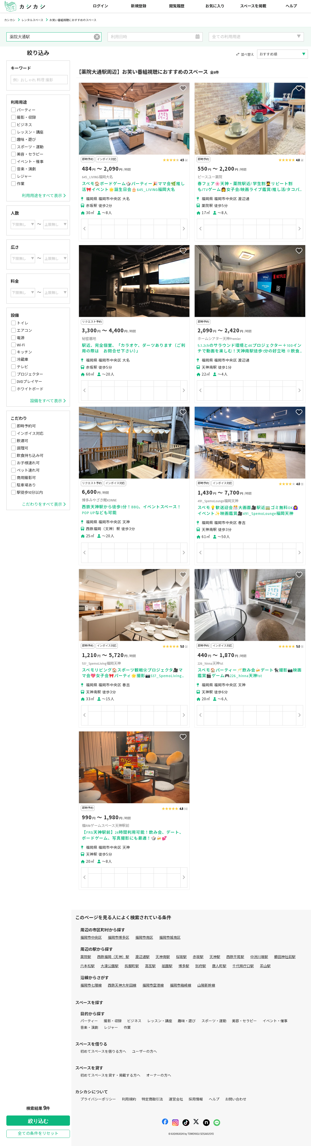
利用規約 (129, 1099)
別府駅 (200, 966)
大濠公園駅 (110, 966)
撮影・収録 (26, 117)
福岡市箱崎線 (180, 985)
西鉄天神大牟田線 (122, 985)
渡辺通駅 (142, 957)
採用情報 (196, 1099)
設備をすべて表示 (48, 401)
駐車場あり (26, 485)
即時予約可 (26, 426)
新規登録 (138, 6)
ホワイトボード (30, 389)
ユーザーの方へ (144, 1051)
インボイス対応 (30, 433)
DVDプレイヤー (29, 382)
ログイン (100, 6)
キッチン (24, 352)
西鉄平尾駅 (235, 957)
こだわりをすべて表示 (44, 504)
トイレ (22, 323)
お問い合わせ (235, 1099)
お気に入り (215, 6)
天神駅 (215, 957)
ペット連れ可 (28, 470)
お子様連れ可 (28, 463)
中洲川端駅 (259, 957)
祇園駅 (167, 966)
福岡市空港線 (153, 985)
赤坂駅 (198, 957)
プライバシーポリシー (98, 1099)
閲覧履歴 (176, 6)
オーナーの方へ (158, 1075)
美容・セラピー (30, 154)
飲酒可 (22, 441)
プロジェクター (30, 374)
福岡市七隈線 (91, 985)
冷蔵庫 (22, 360)
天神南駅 (163, 957)
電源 (20, 338)
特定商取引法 (152, 1099)
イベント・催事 (30, 162)
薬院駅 (85, 957)
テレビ (22, 367)
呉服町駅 (132, 966)
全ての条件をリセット (38, 1134)
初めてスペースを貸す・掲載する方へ (110, 1075)
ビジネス (24, 125)
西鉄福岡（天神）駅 (113, 957)
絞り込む (38, 1121)
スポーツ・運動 (30, 147)
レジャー (24, 176)
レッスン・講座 (30, 132)
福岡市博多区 (118, 938)
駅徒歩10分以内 (30, 492)
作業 (20, 184)
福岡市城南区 (170, 938)
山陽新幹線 (206, 985)
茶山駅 (265, 966)
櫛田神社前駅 (284, 957)
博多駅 (184, 966)
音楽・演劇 (26, 169)
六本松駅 (87, 966)
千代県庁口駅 (243, 966)
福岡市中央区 (91, 938)
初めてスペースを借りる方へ (103, 1051)
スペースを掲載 (253, 6)
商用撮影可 (26, 478)
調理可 (22, 448)
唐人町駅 (219, 966)
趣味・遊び (26, 140)
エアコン (24, 331)
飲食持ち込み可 (30, 456)
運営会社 (176, 1099)
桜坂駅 (181, 957)
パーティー (26, 110)
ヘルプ (291, 6)
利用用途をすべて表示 (44, 196)
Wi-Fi (21, 345)
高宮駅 (150, 966)
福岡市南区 (144, 938)
